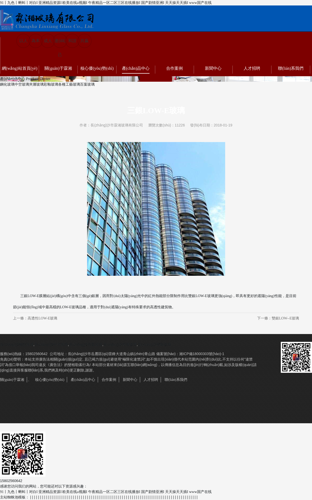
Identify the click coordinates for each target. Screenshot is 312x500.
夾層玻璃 (36, 84)
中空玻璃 (22, 84)
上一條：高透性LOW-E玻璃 (35, 318)
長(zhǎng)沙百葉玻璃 (85, 345)
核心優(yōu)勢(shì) (97, 68)
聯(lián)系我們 (291, 68)
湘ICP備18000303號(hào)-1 (201, 354)
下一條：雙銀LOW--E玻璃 (278, 318)
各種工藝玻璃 (69, 84)
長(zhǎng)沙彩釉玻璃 (154, 345)
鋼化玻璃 (7, 84)
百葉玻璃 (87, 84)
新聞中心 (213, 68)
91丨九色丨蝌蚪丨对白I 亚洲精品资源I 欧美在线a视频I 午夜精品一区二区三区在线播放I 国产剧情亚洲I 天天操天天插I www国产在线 (106, 3)
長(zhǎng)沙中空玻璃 (51, 345)
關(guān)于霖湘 (58, 68)
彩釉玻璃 (51, 84)
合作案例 (174, 68)
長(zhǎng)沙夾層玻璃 (120, 345)
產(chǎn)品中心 (136, 68)
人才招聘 (252, 68)
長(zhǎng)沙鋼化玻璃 (17, 345)
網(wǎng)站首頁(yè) (19, 68)
